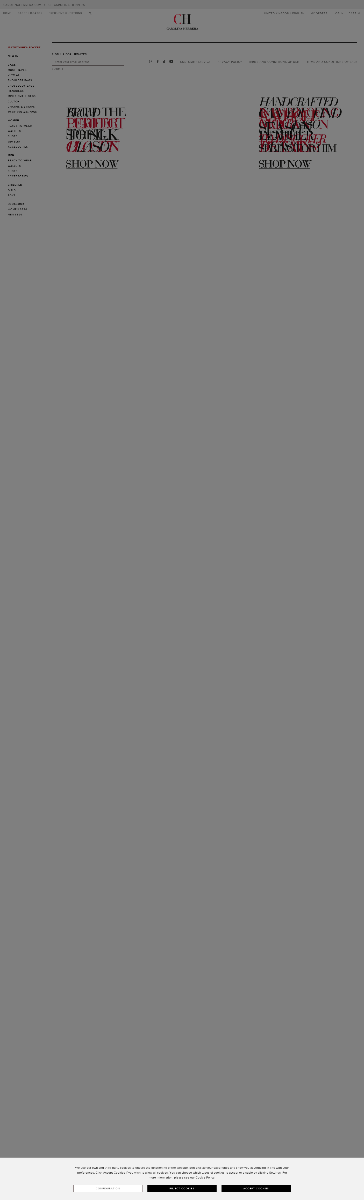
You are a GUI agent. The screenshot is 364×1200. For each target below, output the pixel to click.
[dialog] (182, 1179)
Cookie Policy (205, 1177)
